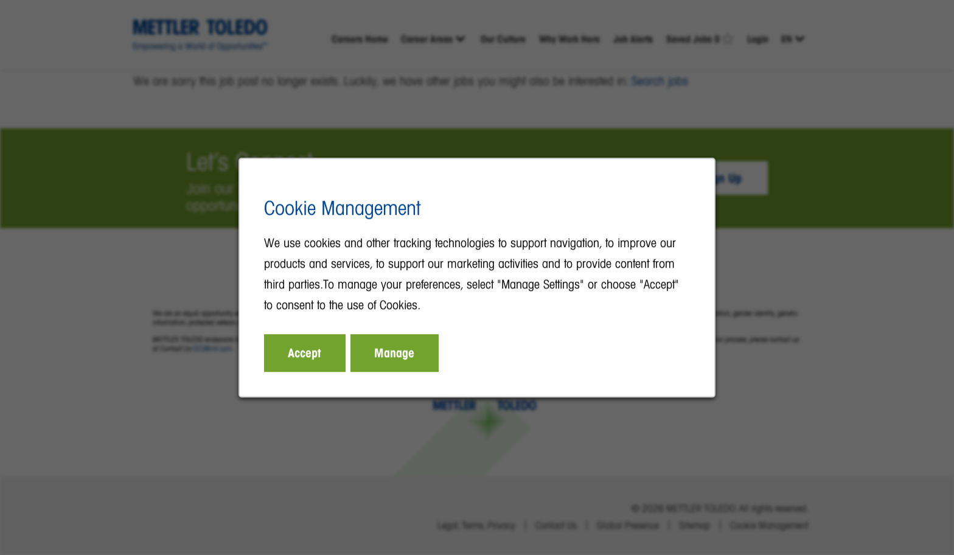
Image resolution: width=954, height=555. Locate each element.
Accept (305, 353)
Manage (395, 353)
